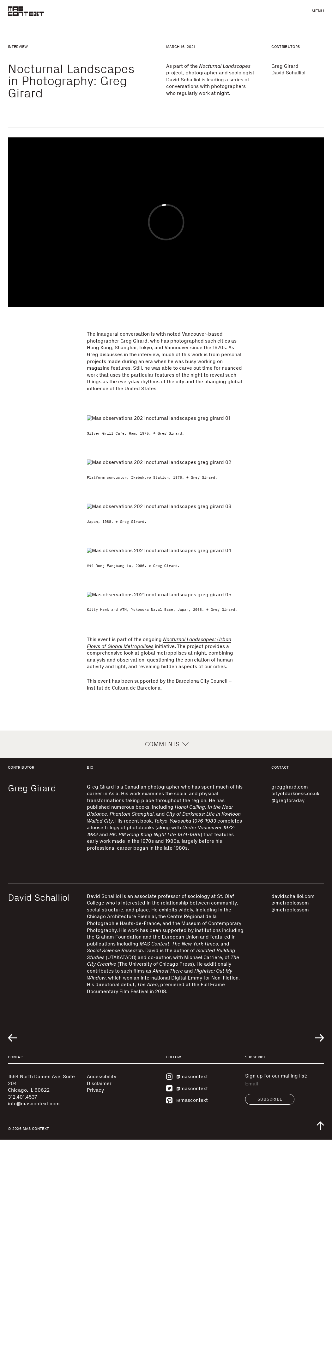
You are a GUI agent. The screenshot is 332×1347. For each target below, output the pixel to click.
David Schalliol (288, 73)
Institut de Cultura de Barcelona (123, 895)
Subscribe (269, 1306)
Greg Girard (285, 66)
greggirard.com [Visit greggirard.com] (289, 994)
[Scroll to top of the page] (320, 1333)
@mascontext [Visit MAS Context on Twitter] (187, 1295)
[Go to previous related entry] (12, 1245)
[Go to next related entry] (319, 1245)
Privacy (95, 1297)
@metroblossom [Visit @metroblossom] (290, 1110)
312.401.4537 (22, 1304)
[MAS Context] (26, 11)
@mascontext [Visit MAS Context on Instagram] (187, 1284)
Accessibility (101, 1284)
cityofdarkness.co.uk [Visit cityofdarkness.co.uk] (295, 1001)
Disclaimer (99, 1291)
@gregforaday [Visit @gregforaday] (288, 1008)
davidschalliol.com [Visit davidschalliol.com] (293, 1104)
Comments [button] (166, 951)
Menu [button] (317, 11)
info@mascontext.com (34, 1311)
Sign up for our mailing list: (276, 1283)
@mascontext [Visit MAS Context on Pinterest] (187, 1307)
